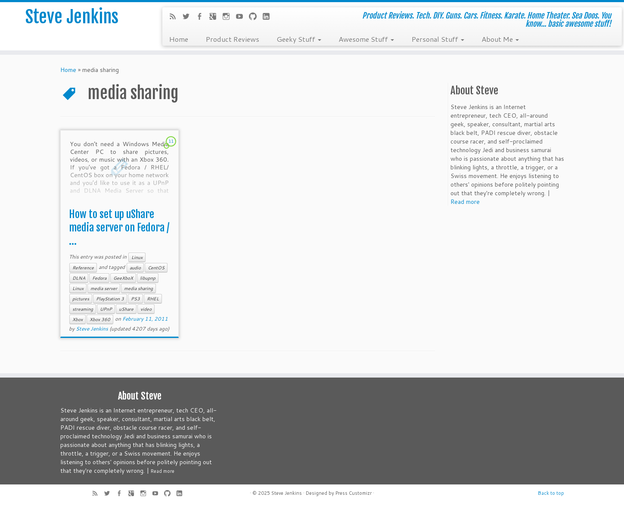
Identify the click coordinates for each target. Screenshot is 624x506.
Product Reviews (232, 39)
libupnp (147, 278)
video (146, 309)
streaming (82, 309)
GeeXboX (123, 278)
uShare (126, 309)
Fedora (99, 278)
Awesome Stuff (366, 39)
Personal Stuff (437, 39)
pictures (80, 299)
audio (135, 268)
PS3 (135, 299)
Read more (465, 201)
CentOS (156, 268)
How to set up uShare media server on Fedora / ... (119, 227)
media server (103, 288)
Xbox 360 (100, 319)
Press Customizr (353, 493)
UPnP (106, 309)
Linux (137, 257)
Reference (83, 268)
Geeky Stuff (298, 39)
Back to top (551, 493)
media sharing (138, 288)
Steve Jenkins (71, 16)
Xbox (77, 319)
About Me (500, 39)
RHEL (153, 299)
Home (178, 39)
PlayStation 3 (110, 299)
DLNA (78, 278)
